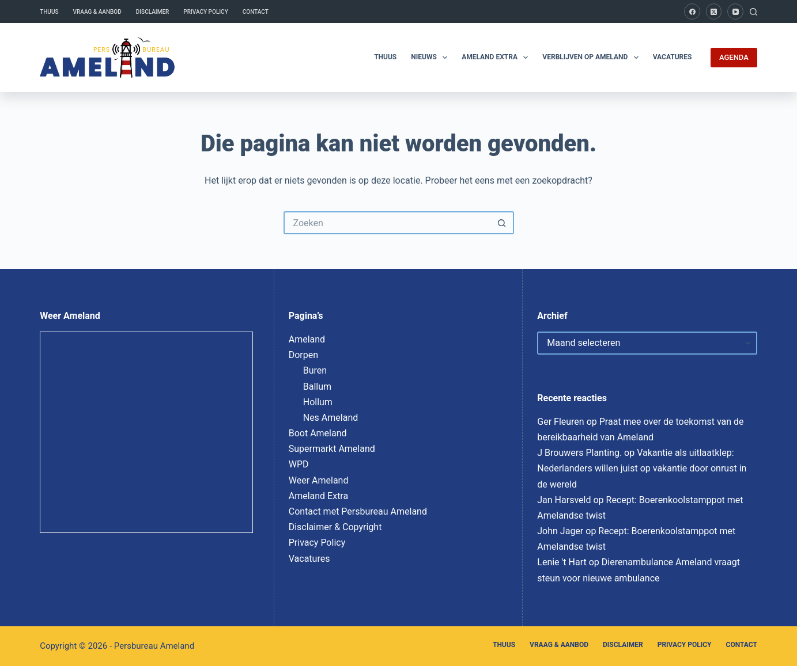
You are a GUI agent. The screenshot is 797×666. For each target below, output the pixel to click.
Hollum (318, 402)
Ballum (317, 386)
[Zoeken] (753, 12)
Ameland (307, 339)
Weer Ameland (319, 480)
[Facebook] (692, 11)
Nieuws (431, 57)
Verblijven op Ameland (592, 57)
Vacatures (672, 57)
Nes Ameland (330, 417)
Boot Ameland (318, 433)
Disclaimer (152, 12)
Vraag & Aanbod (97, 12)
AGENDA (734, 57)
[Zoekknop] (502, 222)
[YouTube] (735, 11)
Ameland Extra (497, 57)
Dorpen (303, 354)
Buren (315, 370)
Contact (256, 12)
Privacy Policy (205, 12)
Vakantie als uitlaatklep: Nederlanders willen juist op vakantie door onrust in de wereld (641, 468)
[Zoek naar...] (387, 222)
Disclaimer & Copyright (335, 527)
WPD (299, 464)
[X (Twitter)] (714, 11)
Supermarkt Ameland (332, 448)
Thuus (49, 12)
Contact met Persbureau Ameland (358, 511)
